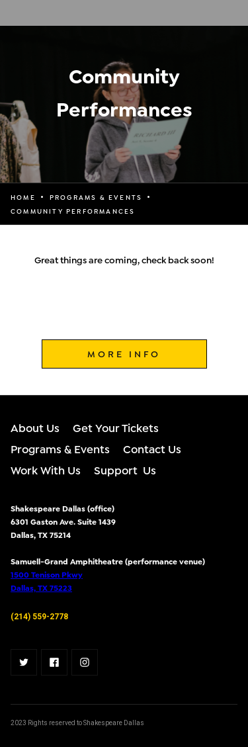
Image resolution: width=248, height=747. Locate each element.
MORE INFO (124, 353)
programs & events (96, 197)
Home (23, 197)
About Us (35, 427)
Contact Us (152, 448)
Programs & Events (60, 448)
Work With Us (46, 469)
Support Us (125, 469)
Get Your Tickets (116, 427)
